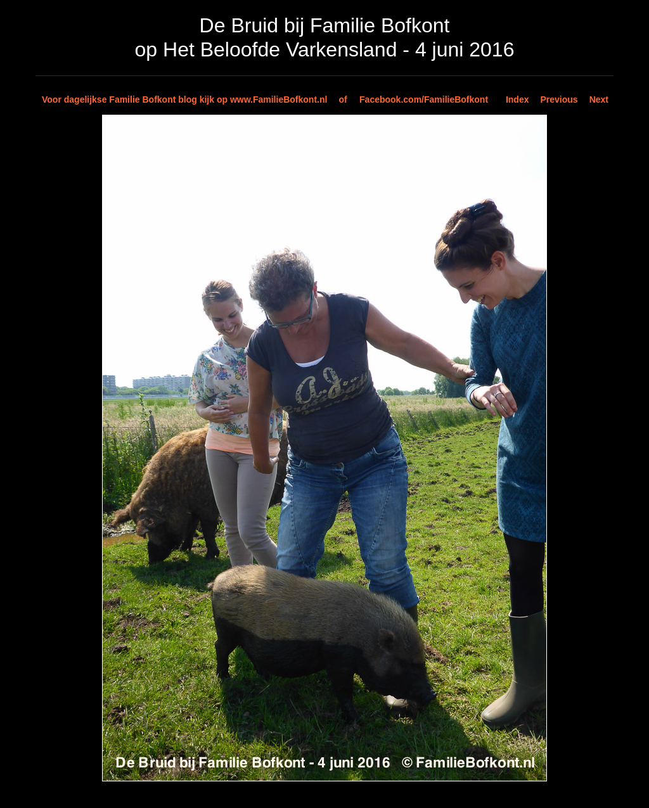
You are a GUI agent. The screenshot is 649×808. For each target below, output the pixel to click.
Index (517, 99)
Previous (559, 99)
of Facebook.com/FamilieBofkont (413, 99)
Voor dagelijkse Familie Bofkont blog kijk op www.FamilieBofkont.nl (184, 99)
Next (598, 99)
